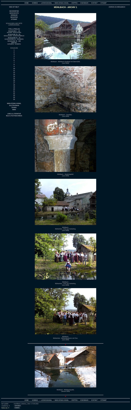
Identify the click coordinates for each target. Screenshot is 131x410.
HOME (26, 3)
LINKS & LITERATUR (14, 113)
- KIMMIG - (17, 408)
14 (14, 76)
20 (14, 89)
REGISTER (14, 17)
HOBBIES (35, 3)
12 (14, 72)
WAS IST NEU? (14, 7)
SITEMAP (103, 3)
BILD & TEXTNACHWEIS (14, 115)
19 (14, 87)
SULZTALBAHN (14, 105)
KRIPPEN (74, 3)
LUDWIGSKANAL (46, 3)
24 (14, 97)
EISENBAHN (84, 3)
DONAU (14, 107)
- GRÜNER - (17, 406)
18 (14, 85)
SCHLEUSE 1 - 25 (14, 31)
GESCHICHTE (14, 13)
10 (14, 68)
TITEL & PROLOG (14, 29)
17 (14, 83)
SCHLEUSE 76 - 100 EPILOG (14, 42)
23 (14, 95)
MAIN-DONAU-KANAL (62, 3)
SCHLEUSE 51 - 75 (14, 38)
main (14, 109)
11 (14, 70)
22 (14, 93)
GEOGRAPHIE (14, 11)
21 (14, 91)
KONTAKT (94, 3)
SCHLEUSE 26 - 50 (14, 35)
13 (14, 74)
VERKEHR (14, 15)
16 (14, 81)
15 (14, 79)
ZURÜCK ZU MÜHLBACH (117, 7)
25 (14, 99)
